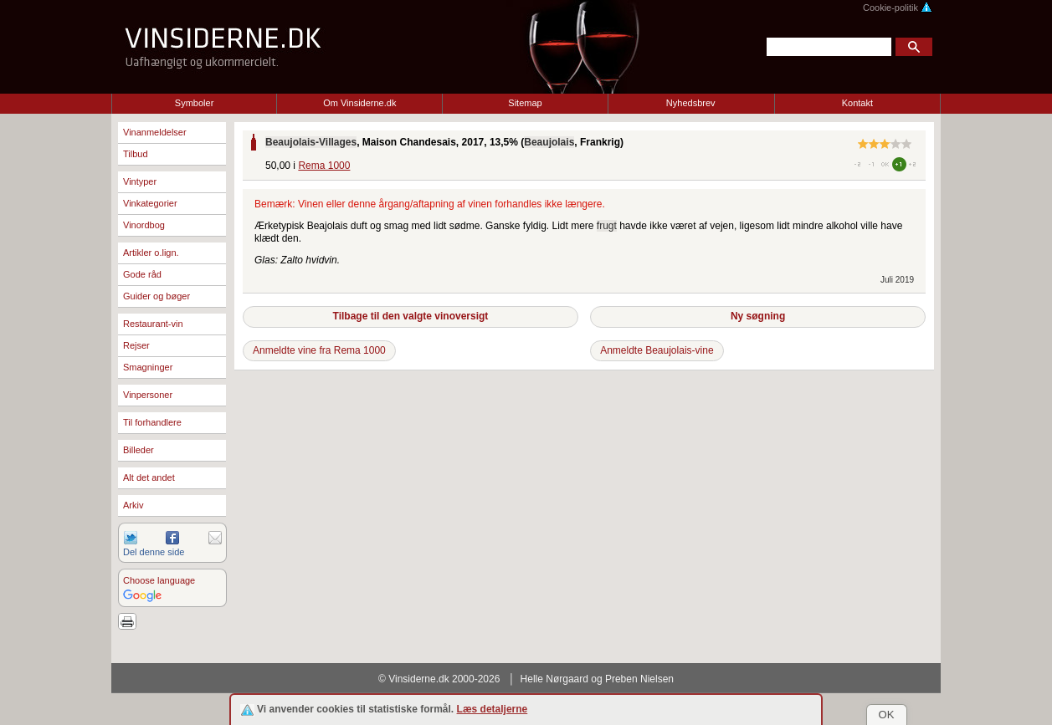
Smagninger (147, 367)
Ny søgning (758, 316)
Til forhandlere (152, 422)
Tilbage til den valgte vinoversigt (411, 316)
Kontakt (857, 103)
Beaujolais (549, 142)
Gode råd (142, 274)
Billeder (138, 450)
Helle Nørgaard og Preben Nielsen (597, 679)
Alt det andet (149, 477)
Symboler (194, 103)
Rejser (136, 345)
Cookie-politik (897, 8)
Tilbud (135, 154)
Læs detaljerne (492, 709)
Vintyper (140, 181)
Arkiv (133, 505)
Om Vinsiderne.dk (359, 103)
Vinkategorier (150, 203)
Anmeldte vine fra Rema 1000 (319, 350)
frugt (607, 226)
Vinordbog (144, 225)
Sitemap (524, 103)
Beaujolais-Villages (311, 142)
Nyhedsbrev (691, 103)
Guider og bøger (156, 296)
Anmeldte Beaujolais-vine (656, 350)
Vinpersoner (147, 395)
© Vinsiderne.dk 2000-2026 (439, 679)
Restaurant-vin (153, 324)
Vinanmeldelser (155, 132)
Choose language (159, 580)
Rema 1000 (324, 165)
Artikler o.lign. (151, 253)
